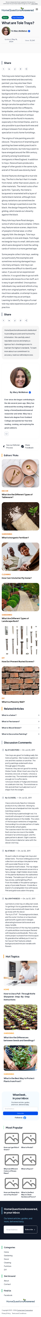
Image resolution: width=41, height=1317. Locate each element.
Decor (5, 491)
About (6, 1280)
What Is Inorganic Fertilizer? (15, 537)
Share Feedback (27, 446)
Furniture (7, 1266)
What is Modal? (27, 1147)
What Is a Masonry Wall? (13, 702)
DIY (3, 658)
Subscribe (20, 1113)
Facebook (8, 1295)
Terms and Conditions (19, 1313)
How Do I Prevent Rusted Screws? (18, 661)
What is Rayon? (27, 1169)
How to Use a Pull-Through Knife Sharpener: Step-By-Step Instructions (19, 996)
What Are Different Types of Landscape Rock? (15, 619)
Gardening (7, 534)
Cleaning (6, 574)
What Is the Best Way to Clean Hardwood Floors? (28, 1194)
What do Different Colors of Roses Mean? (11, 1171)
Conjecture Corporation (25, 1310)
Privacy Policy (6, 1313)
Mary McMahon (20, 31)
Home (6, 989)
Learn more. (34, 3)
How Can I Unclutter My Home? (17, 578)
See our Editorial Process (11, 446)
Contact (7, 1284)
